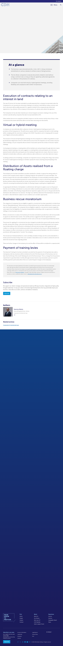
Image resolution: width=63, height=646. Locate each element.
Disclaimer (20, 636)
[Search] (61, 5)
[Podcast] (30, 642)
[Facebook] (18, 642)
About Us (36, 616)
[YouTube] (27, 642)
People (21, 618)
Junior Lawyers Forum (39, 624)
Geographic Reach (52, 620)
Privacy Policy (35, 634)
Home (21, 616)
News (49, 622)
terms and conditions (20, 272)
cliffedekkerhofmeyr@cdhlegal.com (35, 274)
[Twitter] (20, 642)
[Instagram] (23, 642)
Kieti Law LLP (37, 620)
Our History (36, 618)
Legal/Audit (20, 634)
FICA (33, 636)
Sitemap (19, 638)
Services (50, 618)
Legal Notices (35, 632)
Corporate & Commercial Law (11, 325)
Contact (21, 622)
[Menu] (53, 5)
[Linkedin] (25, 642)
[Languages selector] (59, 1)
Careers (21, 620)
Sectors (50, 616)
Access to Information (22, 632)
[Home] (5, 5)
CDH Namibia (37, 622)
